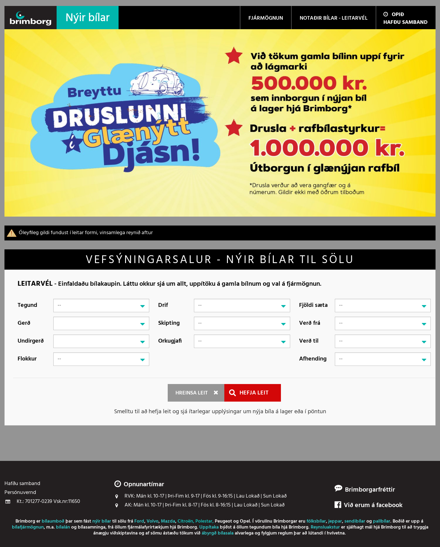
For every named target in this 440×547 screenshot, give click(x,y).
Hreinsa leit (191, 393)
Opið (393, 14)
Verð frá (309, 323)
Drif (163, 305)
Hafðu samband (405, 22)
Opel (245, 521)
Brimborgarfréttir (370, 490)
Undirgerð (31, 341)
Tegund (27, 305)
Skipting (169, 323)
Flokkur (27, 359)
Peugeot (223, 521)
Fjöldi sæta (313, 305)
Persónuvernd (20, 493)
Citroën (185, 521)
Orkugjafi (170, 341)
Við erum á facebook (368, 505)
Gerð (24, 323)
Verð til (308, 341)
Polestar (203, 521)
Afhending (312, 359)
